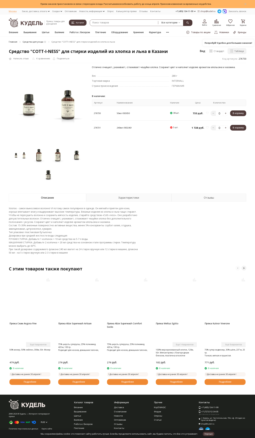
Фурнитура (155, 32)
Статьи (157, 419)
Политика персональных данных (23, 428)
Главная (13, 41)
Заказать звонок (237, 11)
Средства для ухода (33, 41)
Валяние (59, 32)
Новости (118, 415)
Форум (157, 411)
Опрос (110, 11)
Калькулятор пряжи (126, 11)
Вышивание (30, 32)
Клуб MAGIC (160, 407)
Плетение (100, 32)
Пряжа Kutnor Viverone (217, 323)
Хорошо (208, 433)
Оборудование (119, 32)
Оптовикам (71, 11)
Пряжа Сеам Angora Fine (23, 323)
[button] (237, 268)
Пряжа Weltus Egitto (167, 323)
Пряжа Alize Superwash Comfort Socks (124, 325)
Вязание (13, 32)
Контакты (155, 11)
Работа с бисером (79, 32)
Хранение (138, 32)
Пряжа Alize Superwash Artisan (75, 323)
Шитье (45, 32)
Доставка (119, 407)
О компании (120, 411)
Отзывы (143, 11)
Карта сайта (47, 428)
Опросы (158, 415)
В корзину (238, 113)
